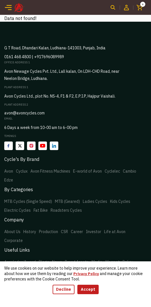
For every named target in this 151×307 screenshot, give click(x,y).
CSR (64, 231)
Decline (63, 289)
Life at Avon (114, 231)
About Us (12, 231)
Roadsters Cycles (66, 210)
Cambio (129, 171)
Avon (8, 171)
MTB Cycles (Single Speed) (28, 201)
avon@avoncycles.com (24, 113)
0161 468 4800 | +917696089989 (34, 56)
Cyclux (22, 171)
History (29, 231)
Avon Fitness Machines (50, 171)
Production (48, 231)
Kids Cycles (120, 201)
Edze (8, 180)
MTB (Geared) (67, 201)
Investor (93, 231)
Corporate (13, 240)
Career (77, 231)
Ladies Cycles (95, 201)
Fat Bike (41, 210)
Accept (88, 289)
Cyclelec (112, 171)
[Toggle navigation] (8, 7)
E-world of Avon (87, 171)
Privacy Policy (86, 273)
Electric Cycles (17, 210)
